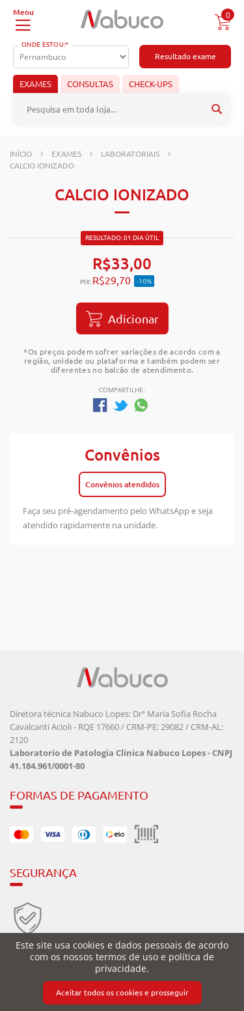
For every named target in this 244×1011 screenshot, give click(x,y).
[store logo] (122, 19)
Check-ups (150, 83)
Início (21, 154)
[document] (122, 971)
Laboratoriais (130, 154)
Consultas (90, 83)
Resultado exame (185, 56)
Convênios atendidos (122, 484)
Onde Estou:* (45, 44)
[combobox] (122, 109)
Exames (35, 83)
